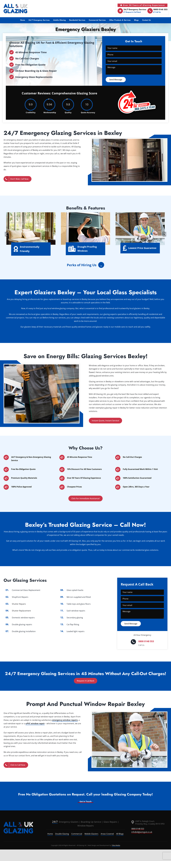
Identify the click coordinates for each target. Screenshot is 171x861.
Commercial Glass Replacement (26, 590)
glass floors (85, 604)
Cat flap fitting (73, 624)
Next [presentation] (164, 234)
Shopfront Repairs (20, 597)
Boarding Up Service (91, 822)
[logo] (18, 828)
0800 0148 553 (157, 11)
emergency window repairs (65, 720)
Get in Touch (86, 801)
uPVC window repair (35, 723)
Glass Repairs (110, 822)
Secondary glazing (75, 617)
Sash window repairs (76, 610)
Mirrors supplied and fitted (79, 597)
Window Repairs (85, 825)
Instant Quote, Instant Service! (105, 420)
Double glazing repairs (22, 624)
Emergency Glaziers (65, 821)
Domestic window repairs (23, 617)
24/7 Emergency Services (132, 11)
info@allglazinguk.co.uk (141, 832)
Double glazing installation (24, 631)
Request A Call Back (85, 680)
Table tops (71, 604)
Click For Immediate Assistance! (85, 498)
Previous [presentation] (6, 234)
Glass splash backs (75, 590)
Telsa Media (116, 845)
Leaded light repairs (75, 631)
